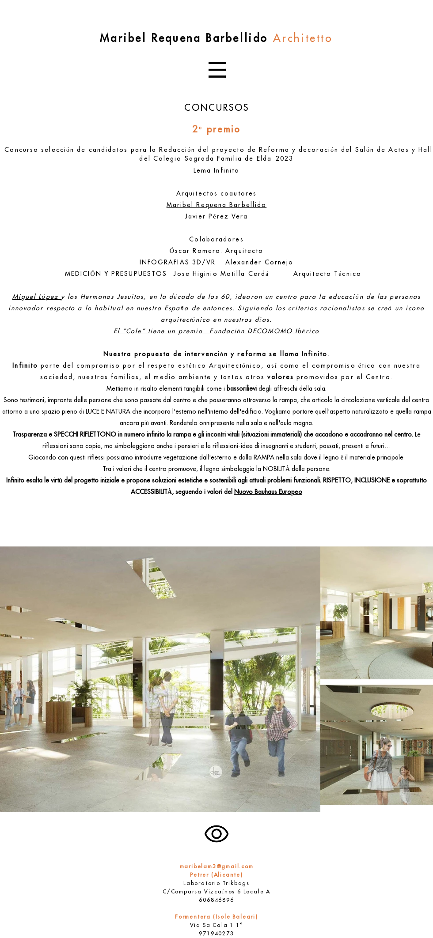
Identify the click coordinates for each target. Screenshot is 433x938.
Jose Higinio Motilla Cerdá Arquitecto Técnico (271, 274)
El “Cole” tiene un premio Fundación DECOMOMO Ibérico (217, 331)
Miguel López (36, 297)
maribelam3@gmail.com (217, 867)
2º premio (216, 130)
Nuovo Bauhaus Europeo (268, 492)
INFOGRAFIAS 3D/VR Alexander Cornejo (217, 263)
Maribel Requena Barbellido (217, 205)
